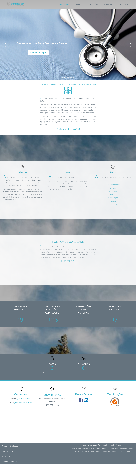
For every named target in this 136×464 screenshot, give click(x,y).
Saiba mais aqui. (38, 52)
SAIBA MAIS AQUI (68, 261)
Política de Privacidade (10, 451)
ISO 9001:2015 (7, 456)
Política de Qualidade (10, 446)
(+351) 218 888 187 (24, 399)
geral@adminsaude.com (23, 402)
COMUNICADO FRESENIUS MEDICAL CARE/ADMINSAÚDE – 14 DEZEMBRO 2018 (68, 84)
